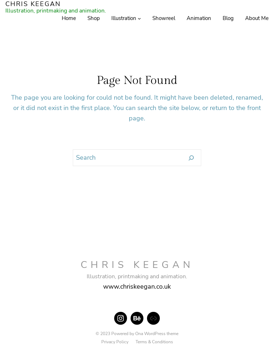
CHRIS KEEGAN (137, 264)
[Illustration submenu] (139, 18)
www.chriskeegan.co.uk (137, 286)
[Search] (191, 158)
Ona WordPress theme (156, 333)
